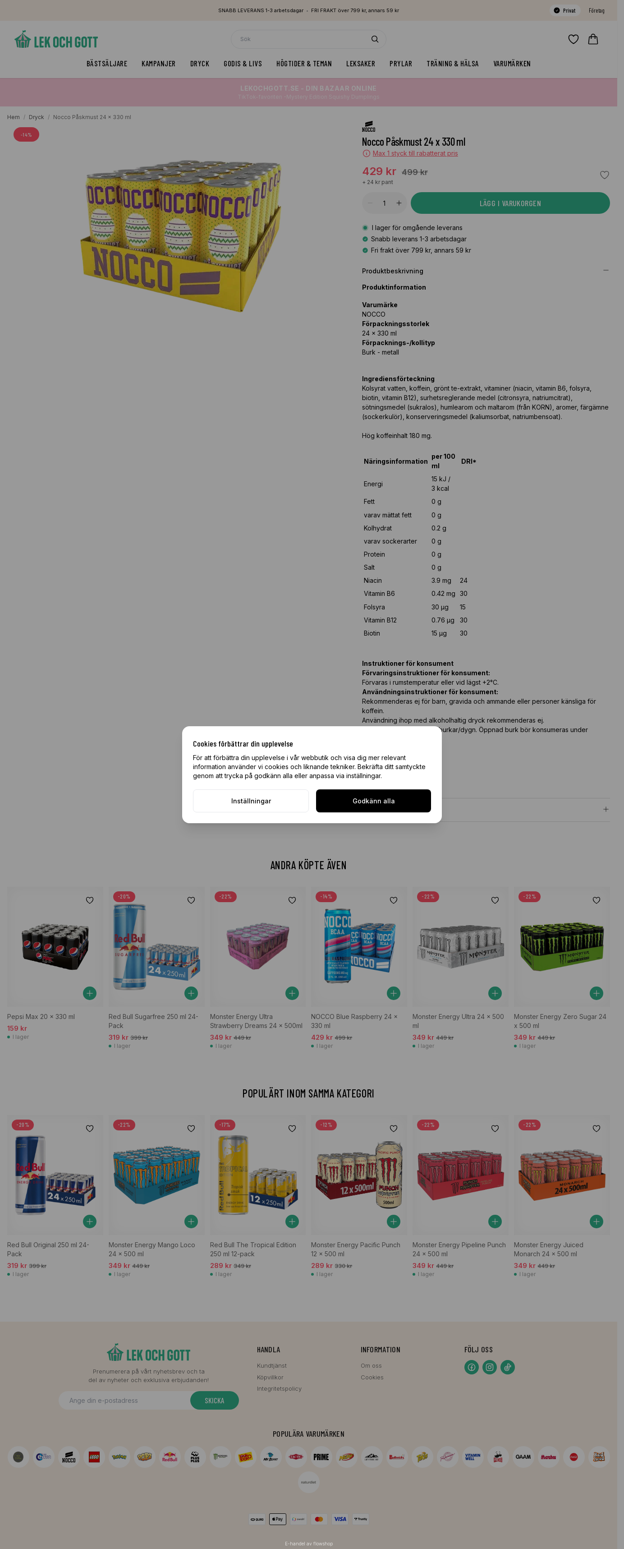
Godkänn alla (374, 801)
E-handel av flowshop (309, 1543)
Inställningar (251, 801)
